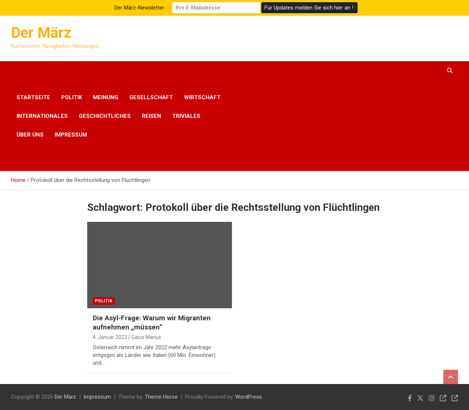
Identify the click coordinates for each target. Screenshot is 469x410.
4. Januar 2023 (110, 337)
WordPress (248, 397)
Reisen (151, 116)
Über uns (30, 134)
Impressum (71, 134)
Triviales (186, 116)
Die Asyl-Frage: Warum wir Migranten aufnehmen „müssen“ (152, 322)
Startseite (33, 97)
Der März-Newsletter (139, 7)
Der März (41, 32)
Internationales (42, 116)
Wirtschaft (202, 97)
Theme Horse (161, 397)
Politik (71, 97)
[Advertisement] (339, 116)
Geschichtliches (105, 116)
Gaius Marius (146, 337)
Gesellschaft (151, 97)
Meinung (105, 97)
